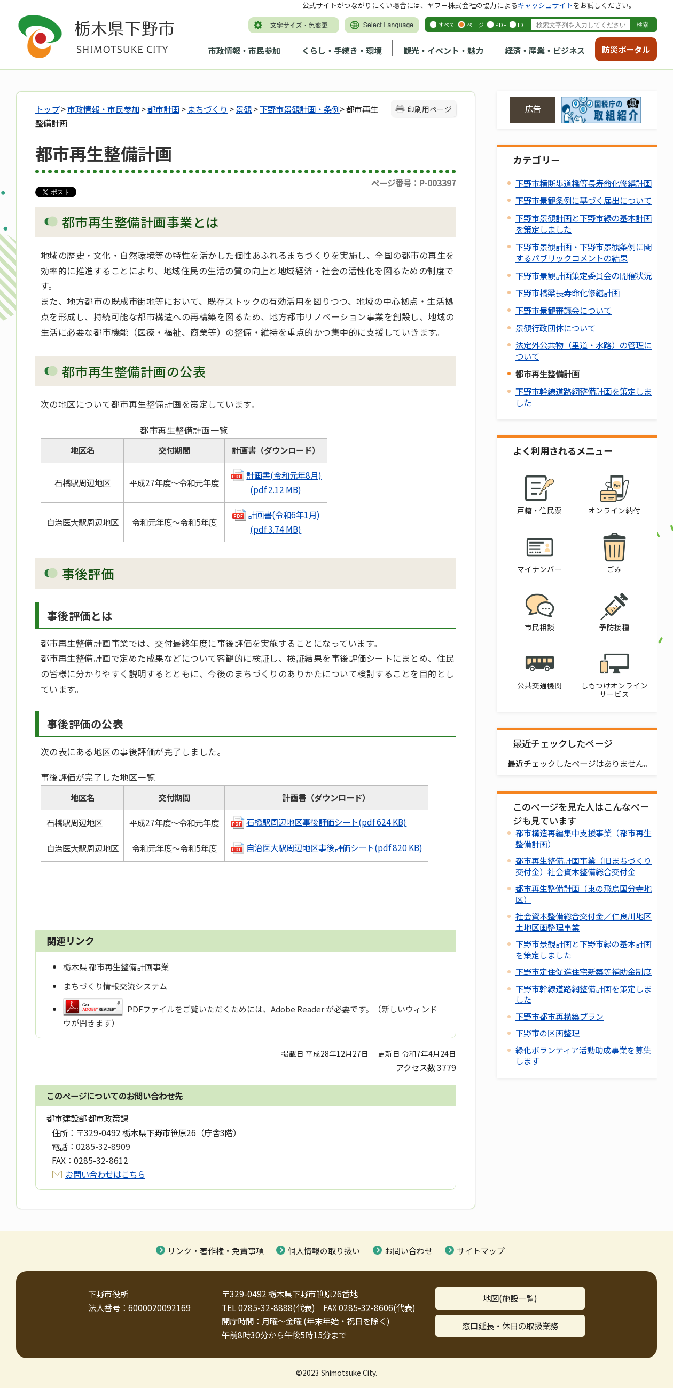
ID (520, 24)
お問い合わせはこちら (105, 1174)
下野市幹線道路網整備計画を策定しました (583, 396)
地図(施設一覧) (510, 1298)
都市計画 (163, 109)
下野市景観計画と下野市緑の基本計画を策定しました (583, 223)
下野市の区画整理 (547, 1032)
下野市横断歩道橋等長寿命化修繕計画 (583, 183)
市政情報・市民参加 (244, 50)
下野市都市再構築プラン (559, 1016)
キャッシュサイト (545, 5)
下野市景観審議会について (563, 310)
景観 (244, 109)
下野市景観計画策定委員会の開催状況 (583, 275)
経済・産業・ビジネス (545, 50)
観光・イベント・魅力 (443, 50)
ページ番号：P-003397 (413, 182)
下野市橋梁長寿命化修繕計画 (567, 292)
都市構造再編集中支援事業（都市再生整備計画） (583, 838)
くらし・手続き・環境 (342, 50)
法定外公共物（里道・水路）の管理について (583, 350)
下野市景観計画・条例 (300, 109)
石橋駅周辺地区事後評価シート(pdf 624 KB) (326, 822)
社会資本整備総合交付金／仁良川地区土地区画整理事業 (583, 921)
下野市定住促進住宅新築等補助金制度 (583, 971)
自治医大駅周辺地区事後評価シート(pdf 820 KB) (326, 847)
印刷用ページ (429, 109)
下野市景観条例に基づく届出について (583, 200)
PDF (500, 24)
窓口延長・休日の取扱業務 (510, 1325)
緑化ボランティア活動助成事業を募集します (583, 1055)
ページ (475, 24)
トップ (47, 109)
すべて (446, 24)
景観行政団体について (555, 328)
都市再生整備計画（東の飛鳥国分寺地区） (583, 894)
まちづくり (207, 109)
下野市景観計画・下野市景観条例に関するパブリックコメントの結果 (583, 252)
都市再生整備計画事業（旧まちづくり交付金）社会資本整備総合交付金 (583, 866)
